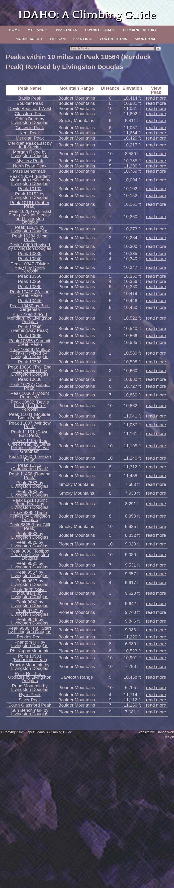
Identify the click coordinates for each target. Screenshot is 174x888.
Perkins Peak (30, 636)
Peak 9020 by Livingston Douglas (29, 544)
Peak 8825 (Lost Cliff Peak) (29, 526)
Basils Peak (29, 98)
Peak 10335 (29, 253)
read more (156, 98)
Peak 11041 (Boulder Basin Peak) (29, 416)
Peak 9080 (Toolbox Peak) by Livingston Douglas (29, 555)
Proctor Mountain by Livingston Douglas (30, 666)
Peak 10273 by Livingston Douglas (29, 229)
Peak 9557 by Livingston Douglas (29, 574)
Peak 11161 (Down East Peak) (29, 433)
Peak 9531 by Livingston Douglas (29, 565)
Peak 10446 (29, 300)
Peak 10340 (29, 258)
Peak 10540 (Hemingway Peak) (29, 328)
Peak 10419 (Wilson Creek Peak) (30, 293)
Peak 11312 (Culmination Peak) (29, 467)
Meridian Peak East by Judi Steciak (30, 145)
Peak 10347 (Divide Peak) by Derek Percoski (30, 267)
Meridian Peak (30, 138)
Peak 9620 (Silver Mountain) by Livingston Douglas (29, 593)
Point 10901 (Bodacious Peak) (29, 658)
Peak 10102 (29, 188)
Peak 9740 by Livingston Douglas (29, 612)
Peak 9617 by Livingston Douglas (29, 582)
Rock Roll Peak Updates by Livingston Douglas (29, 677)
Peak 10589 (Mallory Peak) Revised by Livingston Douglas (30, 353)
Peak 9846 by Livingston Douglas (29, 621)
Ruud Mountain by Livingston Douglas (29, 687)
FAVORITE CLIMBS (100, 30)
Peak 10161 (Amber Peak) (29, 204)
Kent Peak (30, 132)
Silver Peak (30, 699)
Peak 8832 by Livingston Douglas (29, 535)
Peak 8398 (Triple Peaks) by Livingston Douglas (29, 516)
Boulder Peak (30, 103)
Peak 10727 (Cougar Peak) (29, 386)
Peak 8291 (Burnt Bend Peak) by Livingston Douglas (29, 504)
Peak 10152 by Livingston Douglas (29, 195)
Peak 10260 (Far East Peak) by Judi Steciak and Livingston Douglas (29, 216)
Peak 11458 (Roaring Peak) (30, 475)
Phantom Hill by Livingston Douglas (29, 644)
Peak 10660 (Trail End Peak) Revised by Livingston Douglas (30, 371)
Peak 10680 (29, 379)
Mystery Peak (29, 160)
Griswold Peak (30, 127)
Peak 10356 (29, 281)
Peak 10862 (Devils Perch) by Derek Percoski (30, 406)
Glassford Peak (30, 113)
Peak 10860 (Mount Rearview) (30, 395)
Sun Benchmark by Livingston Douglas (29, 712)
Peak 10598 (29, 361)
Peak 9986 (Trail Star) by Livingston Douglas (29, 630)
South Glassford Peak (29, 705)
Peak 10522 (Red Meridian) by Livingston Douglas (29, 318)
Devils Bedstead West (29, 108)
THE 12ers (58, 39)
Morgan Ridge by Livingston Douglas (29, 153)
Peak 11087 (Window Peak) (30, 425)
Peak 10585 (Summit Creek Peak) (29, 342)
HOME (14, 30)
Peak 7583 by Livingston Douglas (29, 484)
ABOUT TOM (145, 39)
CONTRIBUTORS (113, 39)
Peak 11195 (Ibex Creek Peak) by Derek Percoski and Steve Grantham (29, 446)
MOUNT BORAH (29, 39)
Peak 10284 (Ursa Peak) (30, 237)
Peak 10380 (29, 286)
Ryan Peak (29, 694)
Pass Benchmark (30, 171)
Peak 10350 (29, 276)
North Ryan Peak (30, 165)
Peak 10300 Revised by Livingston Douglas (29, 246)
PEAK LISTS (82, 39)
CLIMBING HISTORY (140, 30)
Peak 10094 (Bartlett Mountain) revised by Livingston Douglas (29, 180)
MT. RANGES (37, 30)
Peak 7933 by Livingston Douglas (29, 493)
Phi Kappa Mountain (30, 650)
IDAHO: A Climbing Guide (87, 14)
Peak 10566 (29, 335)
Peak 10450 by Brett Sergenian (30, 307)
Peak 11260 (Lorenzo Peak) (30, 458)
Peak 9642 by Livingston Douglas (29, 603)
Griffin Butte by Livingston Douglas (29, 120)
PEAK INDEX (66, 30)
